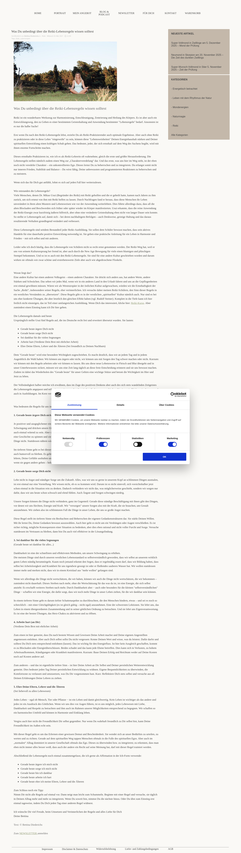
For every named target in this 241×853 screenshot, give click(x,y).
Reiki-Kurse (137, 303)
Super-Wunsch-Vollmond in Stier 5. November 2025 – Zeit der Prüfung (196, 68)
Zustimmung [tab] (74, 405)
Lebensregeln (25, 38)
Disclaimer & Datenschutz (75, 849)
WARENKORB (192, 13)
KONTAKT (170, 13)
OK (164, 456)
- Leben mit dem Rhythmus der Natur (191, 98)
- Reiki (174, 125)
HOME (37, 13)
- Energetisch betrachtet (184, 88)
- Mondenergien (179, 107)
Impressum (47, 849)
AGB (170, 849)
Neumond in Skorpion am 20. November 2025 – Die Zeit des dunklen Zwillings (197, 56)
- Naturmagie (178, 116)
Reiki (17, 38)
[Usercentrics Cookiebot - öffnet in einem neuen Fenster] (172, 394)
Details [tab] (120, 405)
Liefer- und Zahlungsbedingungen (141, 849)
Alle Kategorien (179, 135)
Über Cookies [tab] (166, 405)
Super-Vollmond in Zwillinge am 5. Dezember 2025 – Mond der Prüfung (195, 44)
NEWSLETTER (28, 833)
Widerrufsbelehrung (106, 849)
